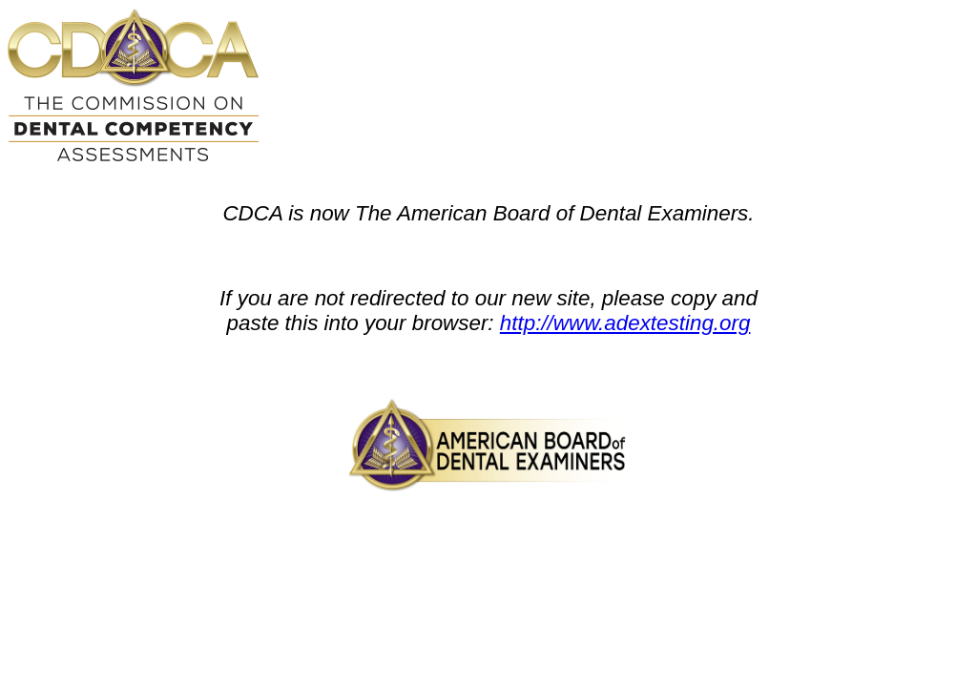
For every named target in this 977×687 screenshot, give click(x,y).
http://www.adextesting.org (625, 323)
